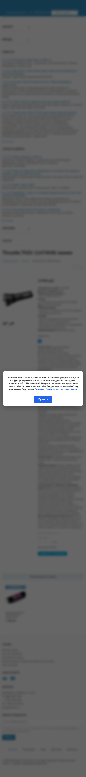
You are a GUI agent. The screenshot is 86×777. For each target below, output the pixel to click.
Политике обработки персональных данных (56, 389)
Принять (43, 399)
